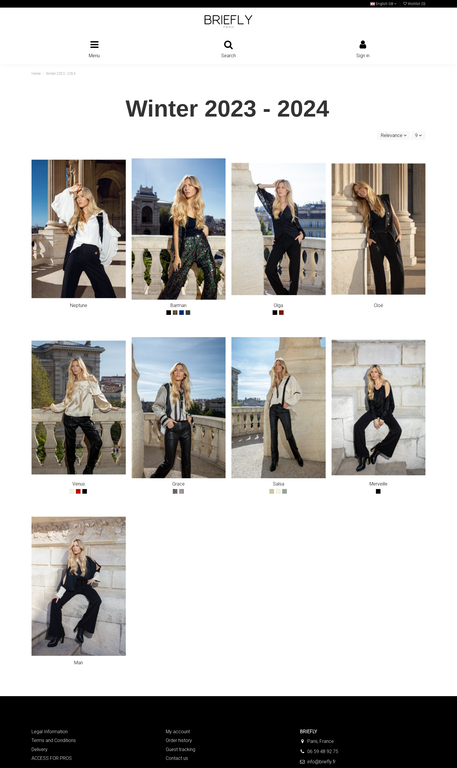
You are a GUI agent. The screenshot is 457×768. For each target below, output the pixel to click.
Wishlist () (414, 4)
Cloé (378, 305)
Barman (178, 305)
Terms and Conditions (54, 740)
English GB (383, 4)
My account (178, 731)
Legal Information (50, 731)
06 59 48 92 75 (322, 751)
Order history (179, 740)
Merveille (378, 484)
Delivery (40, 749)
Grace (178, 484)
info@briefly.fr (321, 761)
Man (78, 662)
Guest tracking (180, 749)
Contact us (177, 758)
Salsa (278, 484)
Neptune (78, 305)
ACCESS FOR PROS (52, 758)
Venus (78, 484)
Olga (278, 305)
